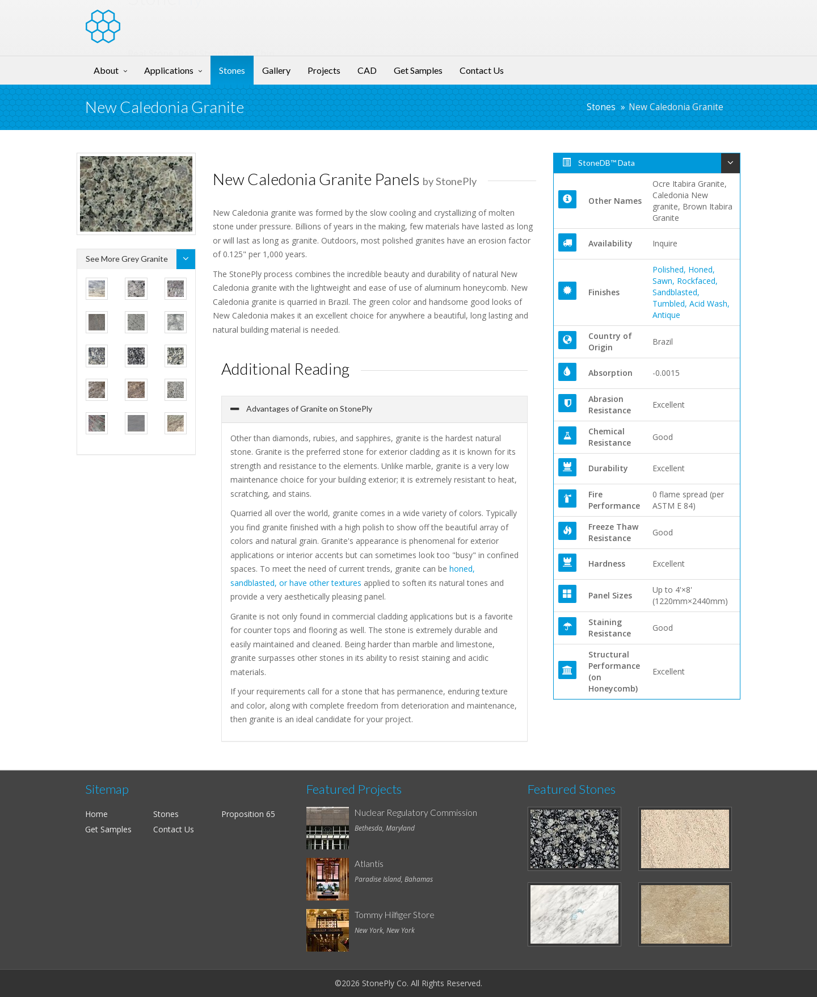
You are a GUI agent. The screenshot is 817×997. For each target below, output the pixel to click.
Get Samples (418, 70)
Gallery (276, 70)
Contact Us (482, 70)
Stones (232, 70)
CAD (367, 70)
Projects (324, 70)
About (106, 70)
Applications (168, 70)
